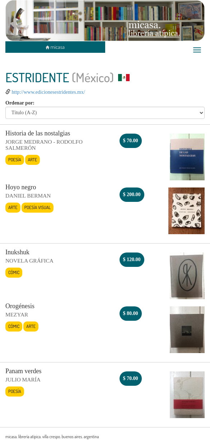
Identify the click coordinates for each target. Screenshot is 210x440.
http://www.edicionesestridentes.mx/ (48, 92)
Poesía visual (37, 207)
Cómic (13, 272)
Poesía (14, 159)
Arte (32, 159)
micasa (55, 46)
